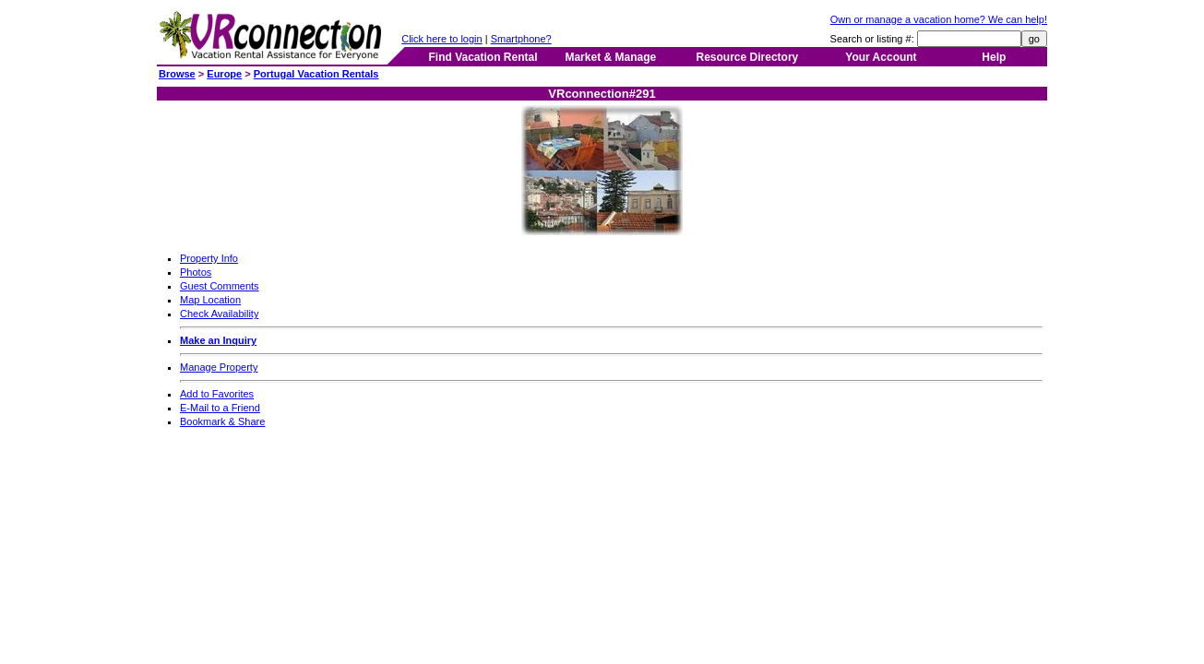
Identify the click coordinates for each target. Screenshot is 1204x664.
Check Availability (219, 313)
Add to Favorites (217, 393)
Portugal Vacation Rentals (316, 73)
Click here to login (441, 38)
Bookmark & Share (222, 421)
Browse (177, 73)
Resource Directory (748, 57)
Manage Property (218, 367)
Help (994, 57)
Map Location (210, 299)
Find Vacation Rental (482, 57)
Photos (195, 272)
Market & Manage (610, 57)
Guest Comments (219, 285)
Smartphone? (521, 38)
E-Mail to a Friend (220, 407)
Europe (224, 73)
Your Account (880, 57)
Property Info (209, 258)
